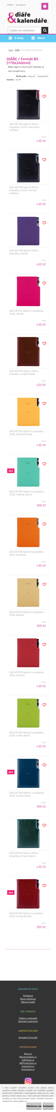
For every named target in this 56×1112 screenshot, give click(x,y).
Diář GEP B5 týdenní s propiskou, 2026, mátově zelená (26, 493)
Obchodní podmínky (28, 1021)
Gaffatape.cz (28, 1060)
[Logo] (28, 17)
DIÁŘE (17, 50)
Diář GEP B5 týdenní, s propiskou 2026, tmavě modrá (26, 794)
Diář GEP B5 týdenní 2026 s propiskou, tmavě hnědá (24, 372)
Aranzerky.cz (28, 1066)
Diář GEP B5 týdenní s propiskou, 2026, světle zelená (26, 734)
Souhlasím (48, 1106)
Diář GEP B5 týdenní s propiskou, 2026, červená (26, 674)
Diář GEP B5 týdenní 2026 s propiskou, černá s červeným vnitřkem (24, 127)
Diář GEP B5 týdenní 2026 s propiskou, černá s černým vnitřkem (24, 190)
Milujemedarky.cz (28, 1057)
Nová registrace (21, 5)
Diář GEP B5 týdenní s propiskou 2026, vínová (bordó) (26, 915)
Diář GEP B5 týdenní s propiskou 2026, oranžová (26, 553)
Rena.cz (28, 1053)
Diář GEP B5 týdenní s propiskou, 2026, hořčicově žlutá (26, 433)
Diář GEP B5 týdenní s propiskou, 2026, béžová (26, 613)
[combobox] (31, 76)
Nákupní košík (28, 1002)
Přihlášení (10, 5)
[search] (44, 30)
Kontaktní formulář (28, 1037)
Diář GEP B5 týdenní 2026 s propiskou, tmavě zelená (24, 854)
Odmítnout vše (34, 1106)
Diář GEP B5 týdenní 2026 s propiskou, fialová (24, 252)
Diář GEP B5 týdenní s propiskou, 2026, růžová (26, 312)
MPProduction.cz (27, 1063)
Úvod (11, 50)
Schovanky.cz (28, 1069)
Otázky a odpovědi (28, 1018)
